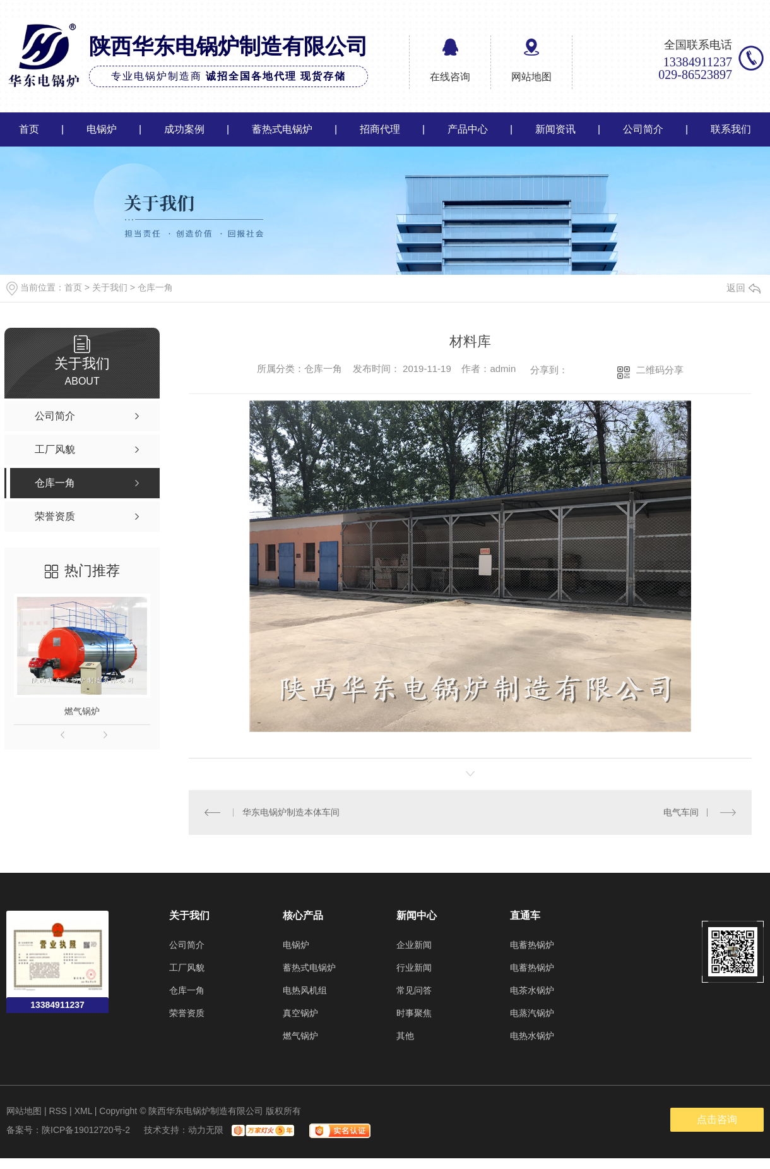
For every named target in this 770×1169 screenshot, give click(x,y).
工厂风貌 (186, 967)
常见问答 (414, 990)
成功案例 (184, 129)
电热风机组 (305, 990)
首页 (29, 129)
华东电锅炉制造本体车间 (291, 812)
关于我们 (109, 287)
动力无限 (205, 1130)
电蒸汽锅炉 (532, 1013)
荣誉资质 (186, 1013)
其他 (405, 1036)
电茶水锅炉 (532, 990)
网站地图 (531, 76)
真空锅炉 (300, 1013)
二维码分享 (660, 369)
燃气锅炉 (82, 711)
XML (83, 1111)
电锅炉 (101, 129)
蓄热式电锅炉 (282, 129)
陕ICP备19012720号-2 (86, 1130)
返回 (743, 287)
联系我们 (731, 129)
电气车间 (681, 812)
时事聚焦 (414, 1013)
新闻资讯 (555, 129)
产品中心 (467, 129)
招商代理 (380, 129)
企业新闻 (414, 945)
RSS (58, 1111)
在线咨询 (450, 76)
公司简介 (643, 129)
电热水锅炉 (532, 1036)
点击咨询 (717, 1119)
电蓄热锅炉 (532, 945)
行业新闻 (414, 967)
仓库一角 (155, 287)
